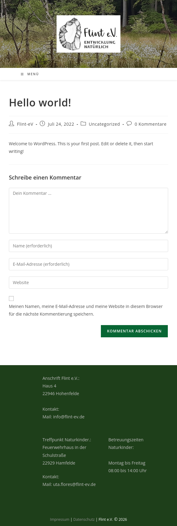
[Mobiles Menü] (30, 74)
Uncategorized (104, 124)
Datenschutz (84, 519)
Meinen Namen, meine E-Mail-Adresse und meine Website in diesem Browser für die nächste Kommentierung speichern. (86, 310)
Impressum (59, 519)
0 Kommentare (151, 124)
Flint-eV (25, 124)
